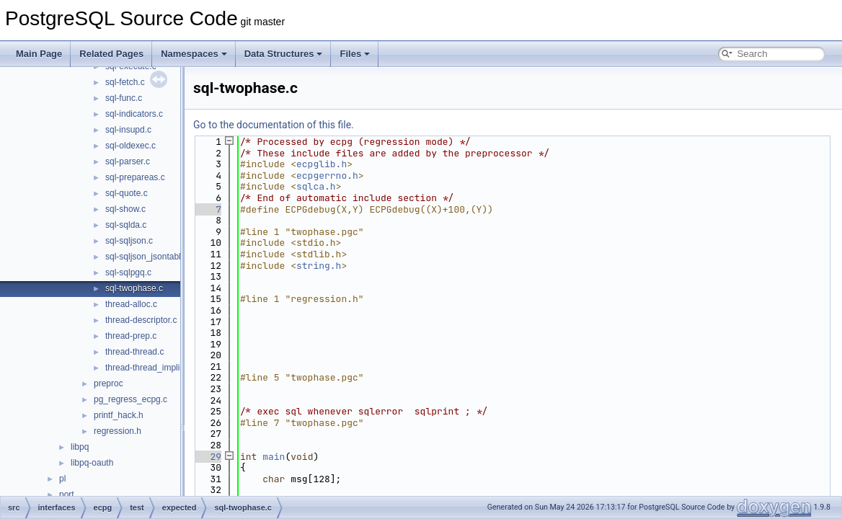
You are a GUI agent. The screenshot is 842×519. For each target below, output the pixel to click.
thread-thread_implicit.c (150, 368)
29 (207, 457)
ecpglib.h (321, 164)
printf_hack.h (118, 415)
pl (62, 479)
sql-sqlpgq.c (128, 272)
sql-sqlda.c (125, 225)
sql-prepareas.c (135, 177)
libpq (80, 447)
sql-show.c (125, 209)
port (66, 494)
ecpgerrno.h (327, 175)
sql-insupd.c (128, 130)
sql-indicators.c (134, 114)
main (273, 457)
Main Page (39, 53)
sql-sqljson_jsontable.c (148, 257)
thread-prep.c (130, 336)
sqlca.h (316, 186)
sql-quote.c (126, 193)
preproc (108, 383)
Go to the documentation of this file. (273, 124)
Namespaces (194, 53)
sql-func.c (123, 98)
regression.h (117, 431)
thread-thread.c (134, 352)
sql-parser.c (127, 161)
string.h (318, 266)
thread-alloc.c (131, 304)
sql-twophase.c (134, 288)
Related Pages (111, 53)
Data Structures (283, 53)
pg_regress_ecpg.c (130, 399)
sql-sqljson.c (129, 241)
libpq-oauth (92, 463)
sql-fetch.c (125, 82)
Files (355, 53)
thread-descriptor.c (141, 320)
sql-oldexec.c (130, 146)
